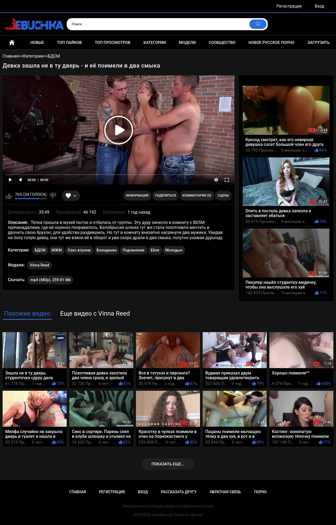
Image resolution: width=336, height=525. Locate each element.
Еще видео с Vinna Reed (95, 313)
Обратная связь (225, 492)
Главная (11, 42)
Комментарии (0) (196, 195)
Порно (260, 492)
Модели (187, 42)
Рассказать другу (179, 492)
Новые (37, 42)
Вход (319, 6)
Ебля (155, 250)
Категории (154, 42)
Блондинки (107, 250)
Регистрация (289, 6)
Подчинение (134, 250)
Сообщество (222, 42)
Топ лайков (69, 42)
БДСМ (40, 250)
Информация (137, 195)
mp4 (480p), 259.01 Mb (50, 280)
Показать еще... (168, 464)
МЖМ (57, 250)
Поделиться (165, 195)
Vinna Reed (39, 264)
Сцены (223, 195)
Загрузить (318, 42)
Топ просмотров (112, 42)
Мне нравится (8, 195)
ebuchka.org (162, 515)
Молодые (173, 250)
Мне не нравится (52, 195)
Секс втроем (79, 250)
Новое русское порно (272, 42)
